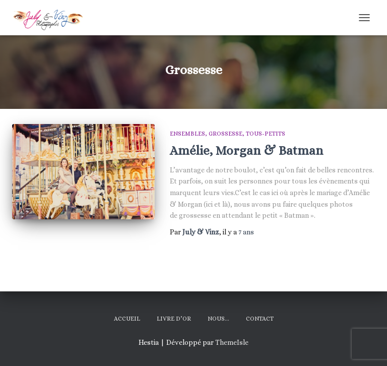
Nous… (218, 318)
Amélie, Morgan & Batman (246, 150)
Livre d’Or (174, 318)
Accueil (127, 318)
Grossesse (225, 133)
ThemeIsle (231, 342)
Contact (260, 318)
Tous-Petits (265, 133)
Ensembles (187, 133)
